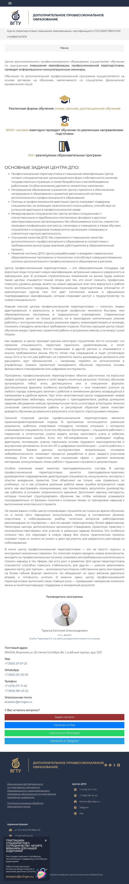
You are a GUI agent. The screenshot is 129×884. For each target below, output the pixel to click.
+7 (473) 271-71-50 (16, 685)
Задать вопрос (64, 717)
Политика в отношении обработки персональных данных (25, 805)
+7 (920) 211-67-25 (16, 663)
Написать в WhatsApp (64, 733)
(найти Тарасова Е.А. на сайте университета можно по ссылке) (64, 638)
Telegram (84, 807)
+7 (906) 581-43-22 (16, 690)
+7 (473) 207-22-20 (24, 836)
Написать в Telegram (64, 741)
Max (81, 813)
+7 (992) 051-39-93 (16, 674)
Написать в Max (64, 725)
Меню (64, 48)
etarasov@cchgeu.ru (18, 702)
